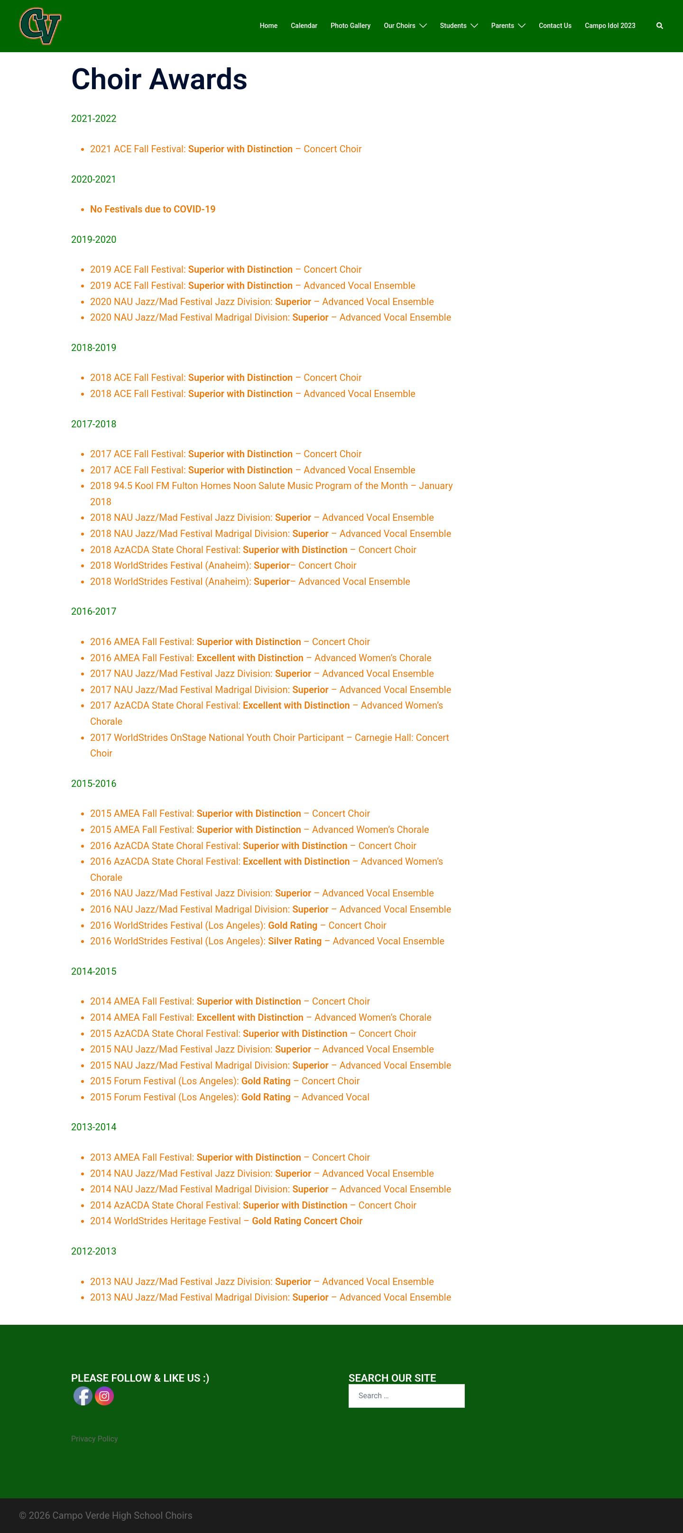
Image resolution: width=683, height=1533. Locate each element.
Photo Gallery (350, 25)
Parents (502, 25)
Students (453, 25)
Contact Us (555, 25)
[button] (660, 26)
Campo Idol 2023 (610, 25)
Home (269, 25)
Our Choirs (399, 25)
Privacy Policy (94, 1438)
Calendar (304, 25)
